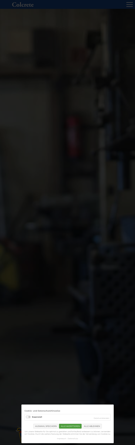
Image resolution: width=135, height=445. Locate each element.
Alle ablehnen (92, 426)
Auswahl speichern (46, 426)
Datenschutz (73, 438)
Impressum (61, 438)
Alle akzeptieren (70, 426)
